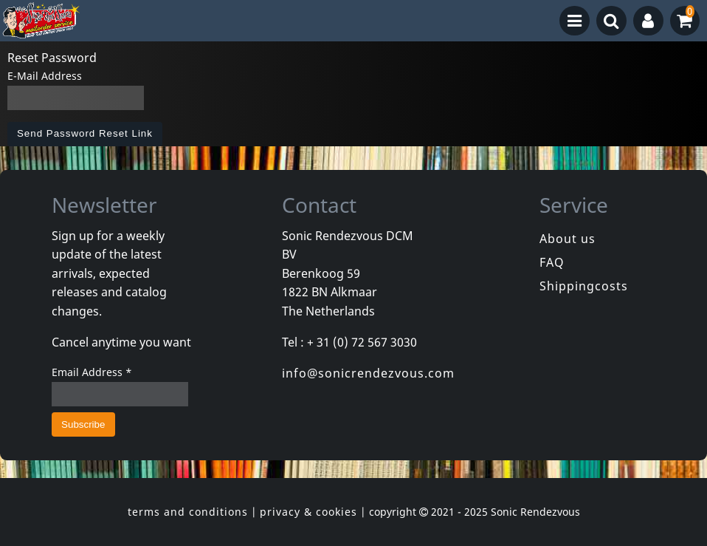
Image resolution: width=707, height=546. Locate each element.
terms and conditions (188, 512)
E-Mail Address (44, 76)
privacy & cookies (308, 512)
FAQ (552, 262)
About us (567, 239)
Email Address (92, 372)
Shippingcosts (583, 286)
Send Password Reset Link (85, 133)
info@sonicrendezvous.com (368, 373)
